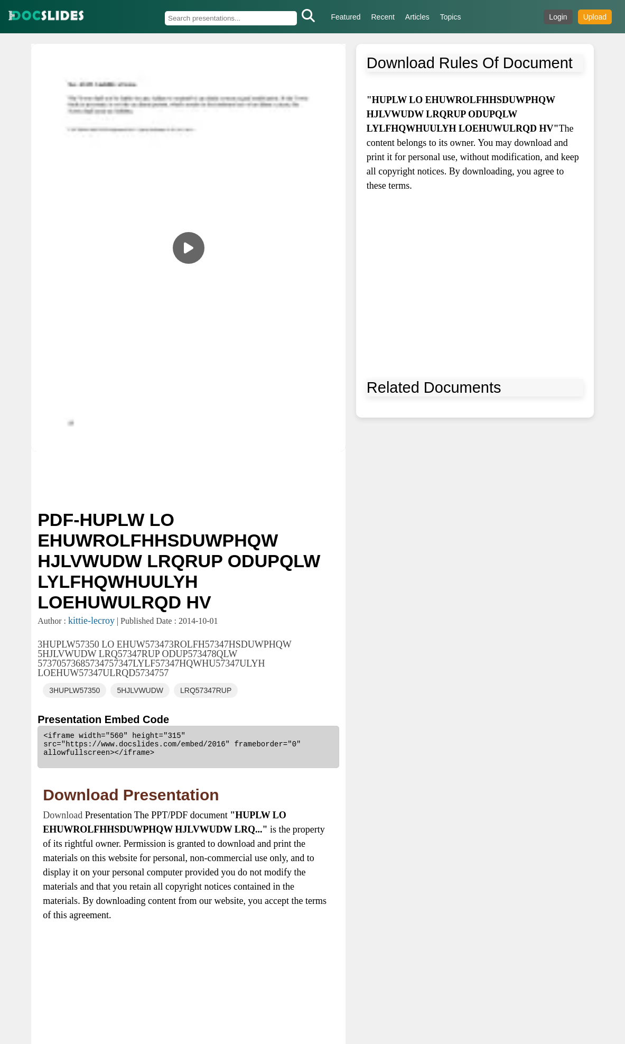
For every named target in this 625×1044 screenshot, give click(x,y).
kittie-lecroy (91, 620)
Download (64, 815)
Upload (595, 17)
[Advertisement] (188, 479)
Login (558, 17)
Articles (417, 17)
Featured (345, 17)
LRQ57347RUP (205, 690)
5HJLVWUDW (140, 690)
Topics (450, 17)
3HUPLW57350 (74, 690)
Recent (383, 17)
